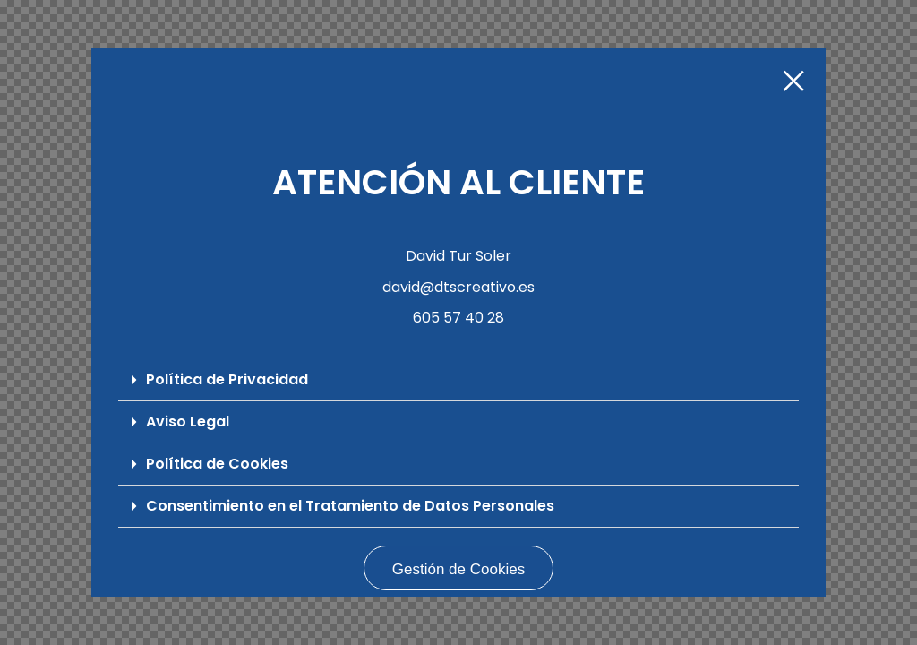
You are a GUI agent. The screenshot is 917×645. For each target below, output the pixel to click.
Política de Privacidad (227, 379)
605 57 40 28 (458, 317)
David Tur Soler (458, 255)
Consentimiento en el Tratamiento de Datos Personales (350, 505)
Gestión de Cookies (458, 569)
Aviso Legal (187, 421)
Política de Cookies (217, 463)
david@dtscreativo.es (458, 287)
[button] (458, 380)
